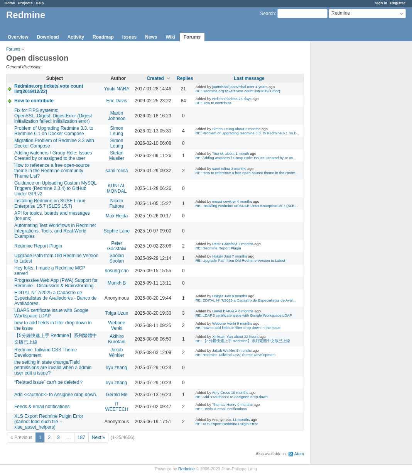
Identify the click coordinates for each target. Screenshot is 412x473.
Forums (192, 37)
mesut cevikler (224, 201)
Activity (76, 37)
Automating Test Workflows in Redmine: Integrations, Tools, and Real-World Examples (55, 231)
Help (40, 3)
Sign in (381, 3)
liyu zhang (116, 367)
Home (10, 3)
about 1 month (237, 153)
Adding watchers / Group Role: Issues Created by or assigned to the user (53, 155)
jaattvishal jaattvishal (229, 87)
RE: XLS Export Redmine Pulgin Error (227, 424)
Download (48, 37)
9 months (239, 296)
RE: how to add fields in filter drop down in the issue (238, 328)
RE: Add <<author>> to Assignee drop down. (232, 397)
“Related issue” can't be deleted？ (49, 382)
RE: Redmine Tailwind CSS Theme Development (236, 355)
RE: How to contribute (213, 103)
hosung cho (116, 270)
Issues (129, 37)
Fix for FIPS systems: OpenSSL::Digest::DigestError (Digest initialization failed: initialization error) (53, 116)
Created (155, 78)
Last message (249, 78)
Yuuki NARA (116, 89)
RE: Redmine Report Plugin (218, 248)
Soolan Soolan (117, 258)
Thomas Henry (224, 404)
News (151, 37)
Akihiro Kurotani (116, 339)
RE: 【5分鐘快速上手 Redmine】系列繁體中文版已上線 (243, 341)
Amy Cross (221, 392)
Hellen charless (225, 99)
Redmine (186, 468)
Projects (25, 3)
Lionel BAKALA (224, 311)
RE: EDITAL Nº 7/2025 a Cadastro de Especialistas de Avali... (246, 300)
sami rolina (116, 170)
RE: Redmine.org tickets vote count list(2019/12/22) (238, 91)
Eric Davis (116, 100)
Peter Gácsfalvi (116, 246)
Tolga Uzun (116, 313)
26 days (245, 99)
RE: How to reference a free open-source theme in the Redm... (247, 173)
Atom (299, 453)
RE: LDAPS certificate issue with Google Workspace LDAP (244, 315)
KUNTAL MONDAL (117, 188)
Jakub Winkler (116, 352)
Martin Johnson (116, 115)
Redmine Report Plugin (38, 246)
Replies (185, 78)
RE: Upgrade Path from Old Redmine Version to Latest (240, 260)
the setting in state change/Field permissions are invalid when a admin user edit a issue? (52, 367)
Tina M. (218, 153)
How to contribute (34, 100)
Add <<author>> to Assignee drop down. (55, 394)
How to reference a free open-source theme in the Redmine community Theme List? (51, 171)
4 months (244, 201)
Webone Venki (116, 325)
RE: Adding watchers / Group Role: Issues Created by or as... (246, 158)
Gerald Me (116, 394)
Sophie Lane (117, 231)
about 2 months (247, 129)
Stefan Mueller (116, 155)
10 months (239, 392)
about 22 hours (246, 336)
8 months (245, 311)
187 (81, 437)
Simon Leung (116, 130)
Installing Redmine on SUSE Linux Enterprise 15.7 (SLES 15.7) (49, 203)
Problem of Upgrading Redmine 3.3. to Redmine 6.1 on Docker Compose (53, 130)
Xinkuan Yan (222, 336)
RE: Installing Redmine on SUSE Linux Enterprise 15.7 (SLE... (247, 205)
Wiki (170, 37)
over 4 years (257, 87)
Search (267, 13)
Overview (18, 37)
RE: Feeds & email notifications (221, 409)
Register (397, 3)
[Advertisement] (349, 162)
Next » (98, 437)
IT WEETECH (116, 406)
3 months (238, 168)
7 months (245, 244)
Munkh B (117, 283)
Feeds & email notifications (41, 406)
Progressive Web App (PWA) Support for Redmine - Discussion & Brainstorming (56, 283)
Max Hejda (117, 216)
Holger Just (221, 256)
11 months (241, 419)
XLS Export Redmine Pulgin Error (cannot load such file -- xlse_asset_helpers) (48, 422)
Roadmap (103, 37)
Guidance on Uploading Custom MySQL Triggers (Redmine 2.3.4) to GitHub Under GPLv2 (55, 188)
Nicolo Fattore (116, 203)
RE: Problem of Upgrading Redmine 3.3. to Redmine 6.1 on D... (248, 133)
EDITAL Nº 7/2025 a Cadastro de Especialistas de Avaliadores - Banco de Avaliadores (55, 298)
